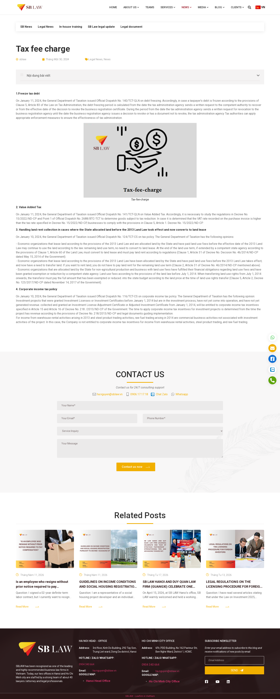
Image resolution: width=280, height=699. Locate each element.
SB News (26, 26)
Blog (219, 7)
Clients (237, 7)
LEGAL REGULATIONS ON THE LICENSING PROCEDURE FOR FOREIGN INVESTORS (234, 586)
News (186, 7)
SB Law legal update (101, 26)
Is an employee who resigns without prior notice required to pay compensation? (42, 586)
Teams (149, 7)
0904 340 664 (86, 664)
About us (131, 7)
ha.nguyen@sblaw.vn (104, 670)
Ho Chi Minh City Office (164, 681)
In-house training (70, 26)
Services (168, 7)
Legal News (46, 26)
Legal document (131, 26)
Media (203, 7)
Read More (22, 606)
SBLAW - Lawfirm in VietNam (140, 696)
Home (113, 7)
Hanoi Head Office (98, 681)
